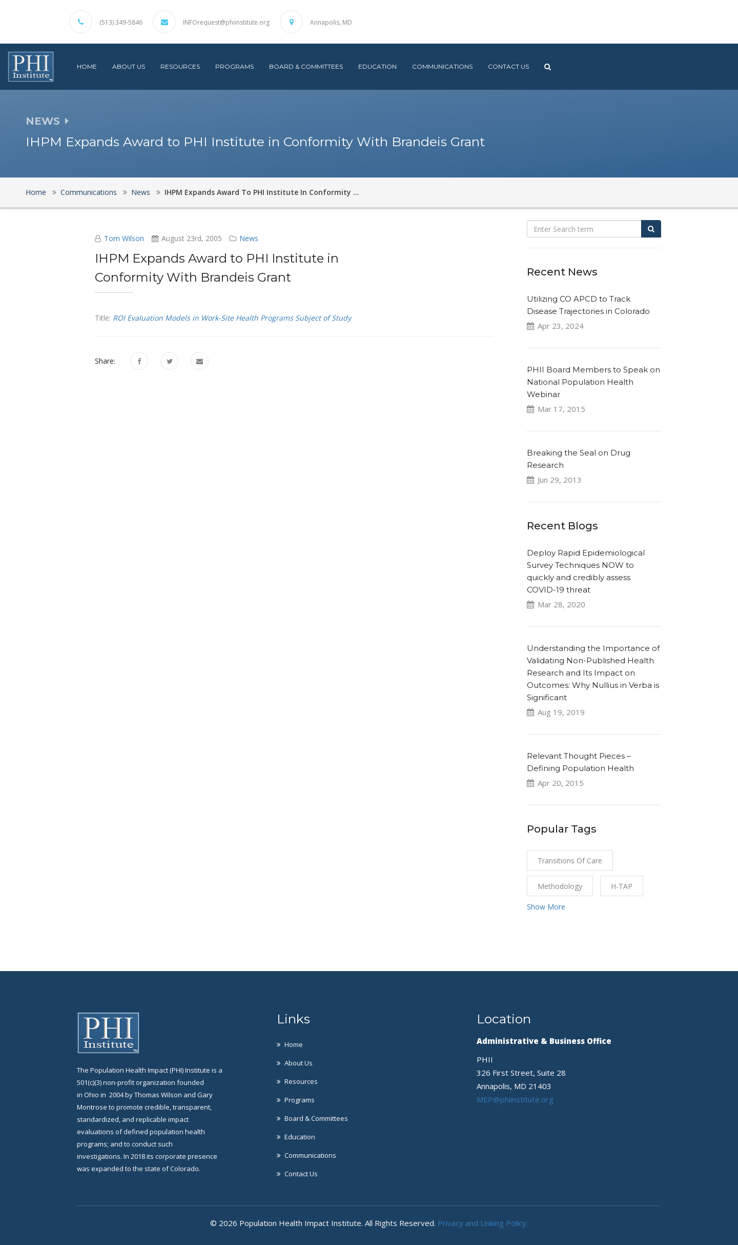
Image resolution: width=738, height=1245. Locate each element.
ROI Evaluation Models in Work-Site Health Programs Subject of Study (232, 318)
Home (87, 66)
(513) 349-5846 (120, 22)
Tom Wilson (124, 238)
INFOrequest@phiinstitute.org (226, 22)
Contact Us (508, 66)
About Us (128, 66)
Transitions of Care (570, 860)
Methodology (560, 886)
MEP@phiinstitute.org (515, 1099)
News (140, 192)
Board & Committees (306, 66)
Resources (180, 66)
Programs (234, 66)
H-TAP (621, 886)
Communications (442, 66)
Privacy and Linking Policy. (483, 1223)
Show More (546, 907)
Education (377, 66)
